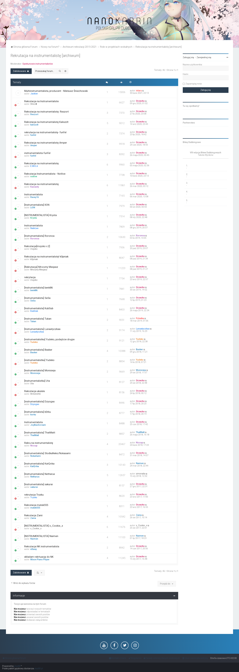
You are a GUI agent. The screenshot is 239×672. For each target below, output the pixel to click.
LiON (32, 207)
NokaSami (35, 456)
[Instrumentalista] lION (36, 204)
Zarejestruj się (204, 57)
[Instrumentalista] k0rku (37, 411)
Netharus (34, 476)
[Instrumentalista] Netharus (39, 473)
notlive (33, 176)
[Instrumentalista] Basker (38, 349)
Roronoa (34, 238)
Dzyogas (34, 404)
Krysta (33, 218)
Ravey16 (34, 197)
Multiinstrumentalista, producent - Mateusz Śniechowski (56, 90)
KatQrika (34, 466)
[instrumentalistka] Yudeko (39, 360)
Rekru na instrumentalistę (38, 442)
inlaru (139, 90)
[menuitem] (20, 5)
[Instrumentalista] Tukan (37, 318)
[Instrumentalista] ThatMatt (39, 432)
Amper (33, 145)
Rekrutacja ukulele (34, 391)
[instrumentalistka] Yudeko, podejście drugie (49, 339)
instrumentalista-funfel (37, 153)
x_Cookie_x (35, 528)
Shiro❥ (33, 104)
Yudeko (34, 342)
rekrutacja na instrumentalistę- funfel (45, 132)
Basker (33, 352)
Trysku (33, 497)
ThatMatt (34, 435)
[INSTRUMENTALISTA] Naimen (41, 536)
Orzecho (140, 101)
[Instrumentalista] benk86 (38, 287)
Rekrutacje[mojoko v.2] (37, 246)
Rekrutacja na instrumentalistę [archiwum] (45, 55)
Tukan (33, 321)
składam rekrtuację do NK (39, 556)
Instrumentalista (33, 194)
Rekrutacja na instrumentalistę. (41, 184)
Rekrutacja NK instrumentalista (41, 546)
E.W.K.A (34, 166)
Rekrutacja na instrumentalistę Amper (45, 142)
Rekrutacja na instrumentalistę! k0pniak (46, 256)
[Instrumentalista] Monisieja (39, 370)
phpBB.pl (38, 668)
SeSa (33, 300)
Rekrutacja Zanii (33, 515)
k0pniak (34, 259)
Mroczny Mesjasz (38, 269)
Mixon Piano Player (40, 559)
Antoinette (35, 394)
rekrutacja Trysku (34, 494)
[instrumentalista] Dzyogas (39, 401)
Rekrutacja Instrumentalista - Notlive (44, 173)
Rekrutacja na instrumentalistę (41, 163)
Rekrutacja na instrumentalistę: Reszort (46, 111)
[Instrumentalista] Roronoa (39, 235)
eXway (33, 549)
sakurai (34, 487)
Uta (32, 383)
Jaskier (34, 93)
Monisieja (35, 373)
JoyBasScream (38, 425)
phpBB (17, 666)
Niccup (33, 445)
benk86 (33, 290)
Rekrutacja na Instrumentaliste (41, 101)
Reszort (34, 114)
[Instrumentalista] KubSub (38, 308)
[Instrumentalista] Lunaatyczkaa (42, 329)
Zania (33, 518)
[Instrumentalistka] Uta (37, 380)
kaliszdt (34, 124)
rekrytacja (30, 277)
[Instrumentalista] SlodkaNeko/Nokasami (47, 453)
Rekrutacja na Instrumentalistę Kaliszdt (46, 121)
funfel (33, 135)
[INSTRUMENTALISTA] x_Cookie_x (43, 525)
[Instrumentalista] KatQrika (39, 463)
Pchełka (140, 318)
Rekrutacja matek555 (36, 505)
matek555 (35, 508)
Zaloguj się (188, 57)
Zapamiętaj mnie (193, 84)
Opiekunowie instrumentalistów (37, 64)
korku (33, 414)
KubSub (34, 311)
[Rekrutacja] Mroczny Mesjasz (41, 266)
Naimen (140, 463)
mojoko (33, 249)
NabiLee (34, 228)
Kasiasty (34, 187)
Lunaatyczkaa (37, 332)
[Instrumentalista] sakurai (38, 484)
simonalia (140, 473)
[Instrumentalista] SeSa (37, 297)
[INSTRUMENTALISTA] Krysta (40, 215)
